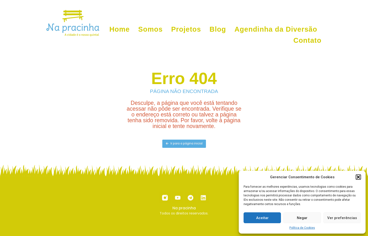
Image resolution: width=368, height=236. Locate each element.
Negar (302, 218)
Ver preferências (342, 218)
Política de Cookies (302, 227)
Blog (218, 29)
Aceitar (262, 218)
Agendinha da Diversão (275, 29)
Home (119, 29)
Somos (150, 29)
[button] (358, 177)
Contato (307, 40)
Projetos (186, 29)
